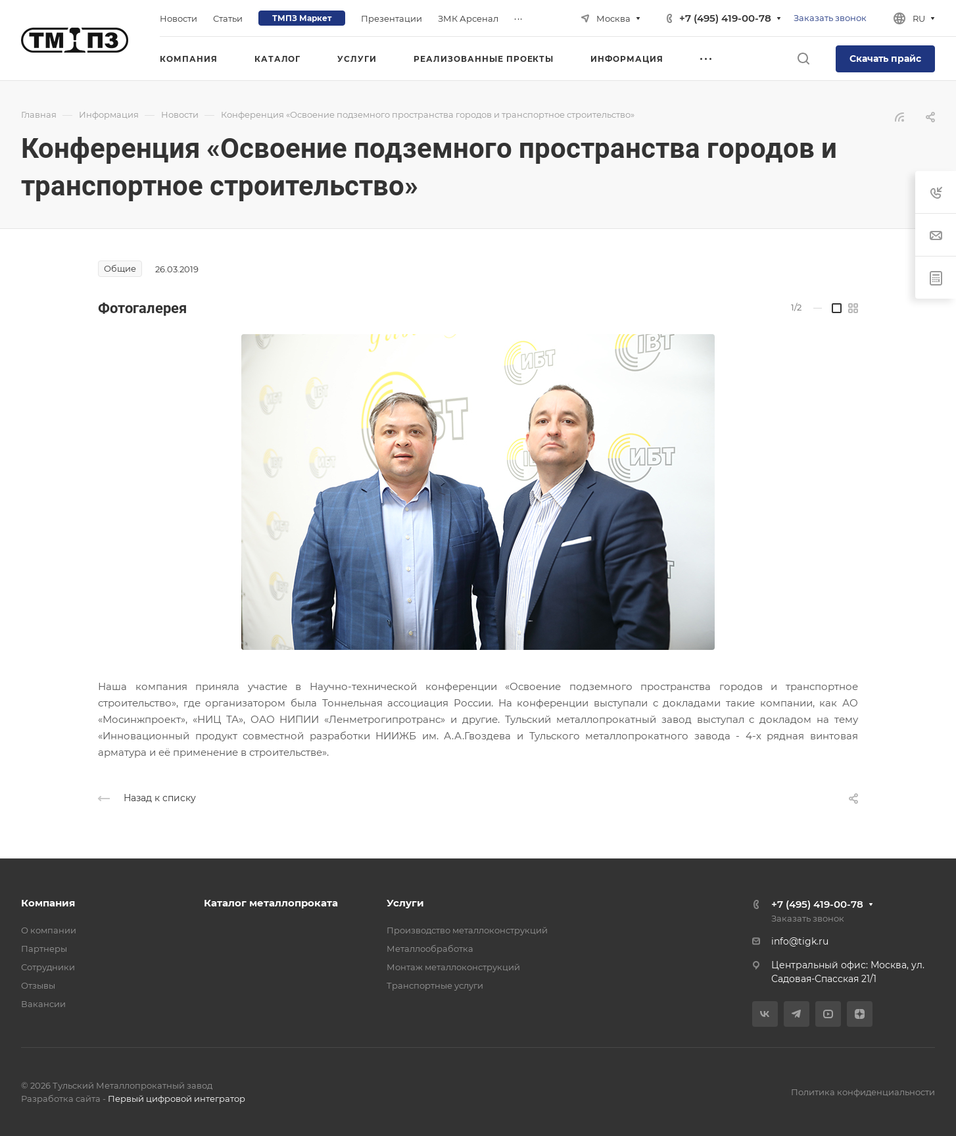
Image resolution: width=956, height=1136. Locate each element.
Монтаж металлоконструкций (453, 967)
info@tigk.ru (799, 941)
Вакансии (43, 1004)
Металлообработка (430, 948)
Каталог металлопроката (271, 903)
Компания (48, 903)
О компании (48, 930)
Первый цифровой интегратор (176, 1098)
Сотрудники (48, 967)
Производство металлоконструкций (467, 930)
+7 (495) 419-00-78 (725, 18)
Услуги (405, 903)
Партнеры (44, 948)
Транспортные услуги (435, 985)
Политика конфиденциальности (863, 1092)
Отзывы (38, 985)
